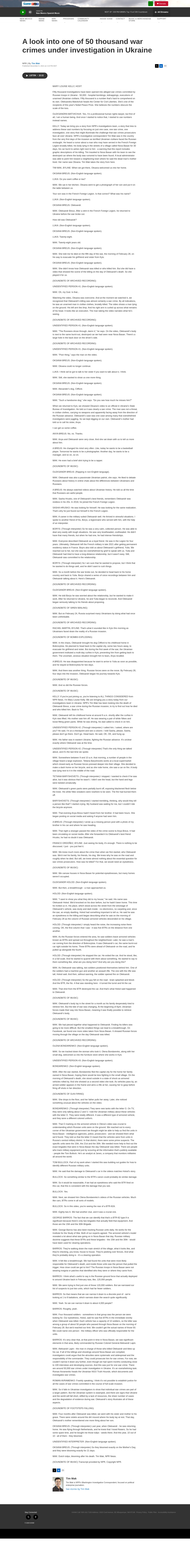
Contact (120, 24)
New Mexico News (26, 25)
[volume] (30, 17)
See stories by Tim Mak (77, 1494)
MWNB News (41, 25)
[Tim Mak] (58, 1489)
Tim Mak (36, 69)
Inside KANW (106, 24)
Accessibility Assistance (167, 1518)
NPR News (54, 25)
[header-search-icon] (151, 6)
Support (161, 24)
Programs (68, 24)
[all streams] (161, 17)
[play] (23, 17)
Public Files (152, 1518)
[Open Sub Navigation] (65, 28)
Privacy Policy (141, 1518)
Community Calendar (83, 25)
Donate (164, 6)
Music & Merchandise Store (140, 25)
